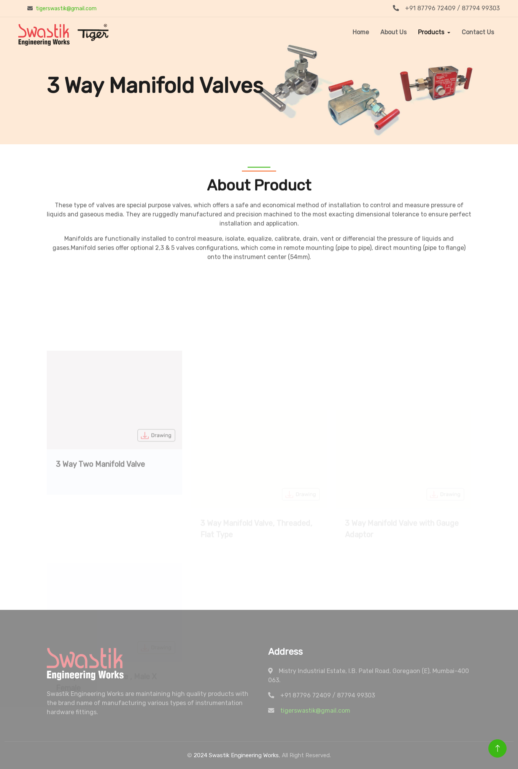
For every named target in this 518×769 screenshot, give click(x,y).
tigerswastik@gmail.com (66, 8)
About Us (393, 32)
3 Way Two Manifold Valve (100, 506)
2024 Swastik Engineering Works (236, 755)
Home (361, 32)
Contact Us (478, 32)
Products (431, 32)
